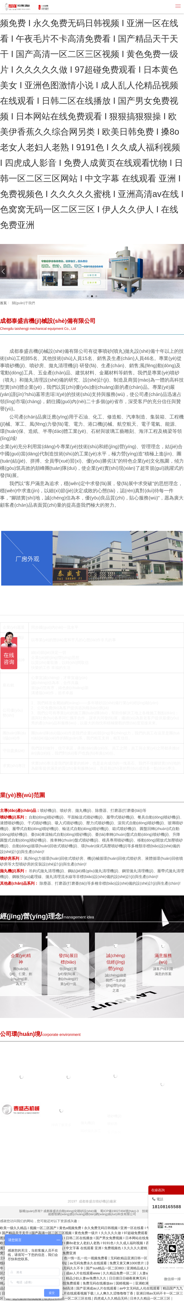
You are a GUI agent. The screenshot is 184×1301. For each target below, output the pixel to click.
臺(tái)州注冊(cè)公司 (153, 1164)
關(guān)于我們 (23, 303)
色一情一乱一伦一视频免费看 (86, 1258)
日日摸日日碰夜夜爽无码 (128, 1278)
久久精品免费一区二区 (120, 1273)
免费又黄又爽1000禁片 (127, 1263)
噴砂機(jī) (24, 1164)
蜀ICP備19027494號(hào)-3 (119, 1211)
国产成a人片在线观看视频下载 (71, 1293)
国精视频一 (124, 1283)
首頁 (3, 303)
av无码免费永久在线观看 (89, 1263)
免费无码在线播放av (98, 1283)
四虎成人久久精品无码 (111, 1298)
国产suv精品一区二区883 (105, 1268)
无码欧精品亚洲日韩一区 (129, 1258)
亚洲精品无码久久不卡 (67, 1268)
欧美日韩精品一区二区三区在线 (68, 1298)
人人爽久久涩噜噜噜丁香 (115, 1293)
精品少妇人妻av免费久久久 (86, 1278)
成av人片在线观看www (83, 1273)
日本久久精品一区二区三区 (150, 1298)
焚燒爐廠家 (112, 1164)
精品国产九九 (173, 1288)
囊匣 (15, 1169)
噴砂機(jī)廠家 (44, 1164)
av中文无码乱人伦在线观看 (140, 1288)
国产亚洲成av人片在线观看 (97, 1288)
